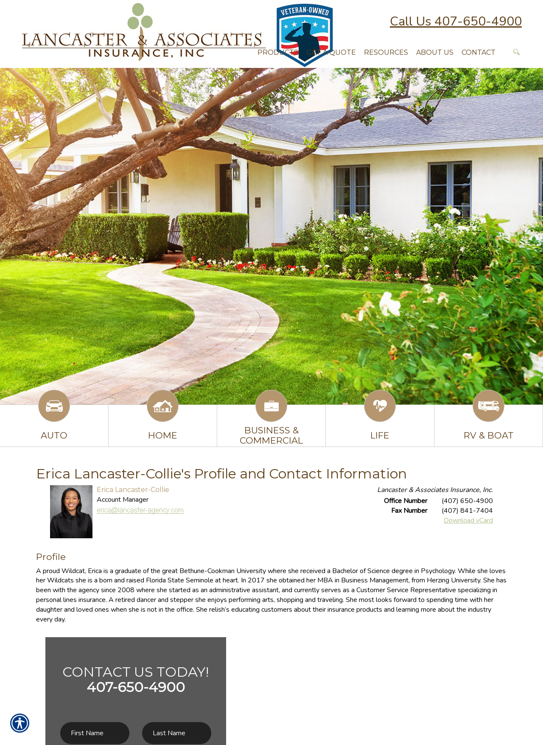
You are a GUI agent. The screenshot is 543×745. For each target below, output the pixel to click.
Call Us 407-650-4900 (456, 21)
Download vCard (468, 520)
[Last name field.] (176, 733)
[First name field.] (94, 733)
